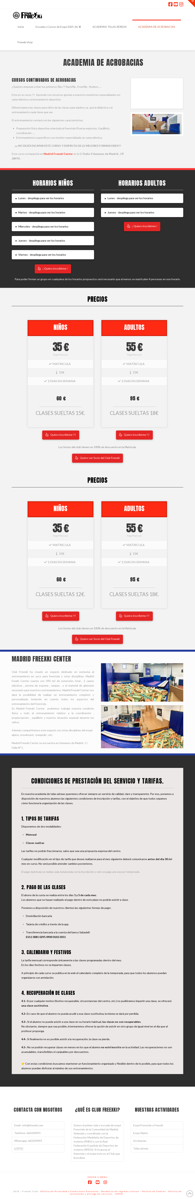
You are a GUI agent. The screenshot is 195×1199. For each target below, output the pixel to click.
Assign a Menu (97, 1177)
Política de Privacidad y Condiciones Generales (69, 1191)
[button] (53, 198)
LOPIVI (18, 1148)
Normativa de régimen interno (120, 1191)
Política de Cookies (154, 1191)
